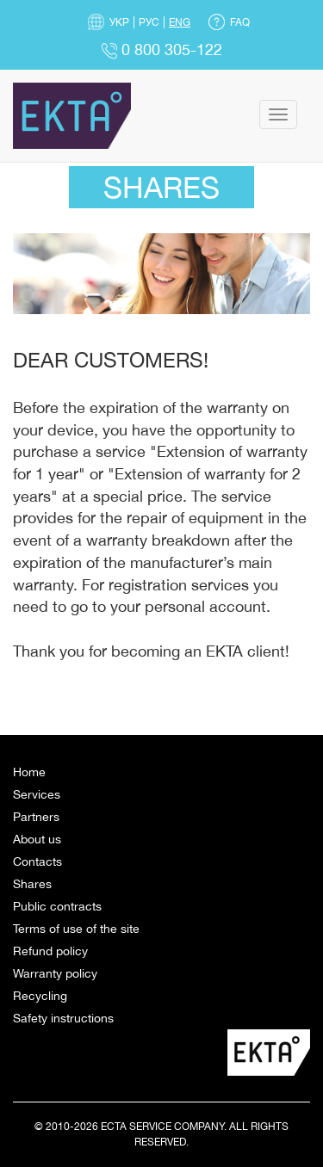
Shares (32, 884)
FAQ (240, 22)
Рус (149, 22)
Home (29, 772)
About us (37, 839)
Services (36, 794)
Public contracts (57, 906)
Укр (119, 22)
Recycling (40, 996)
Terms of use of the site (76, 928)
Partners (36, 817)
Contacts (37, 861)
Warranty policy (55, 973)
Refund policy (50, 951)
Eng (179, 22)
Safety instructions (63, 1018)
